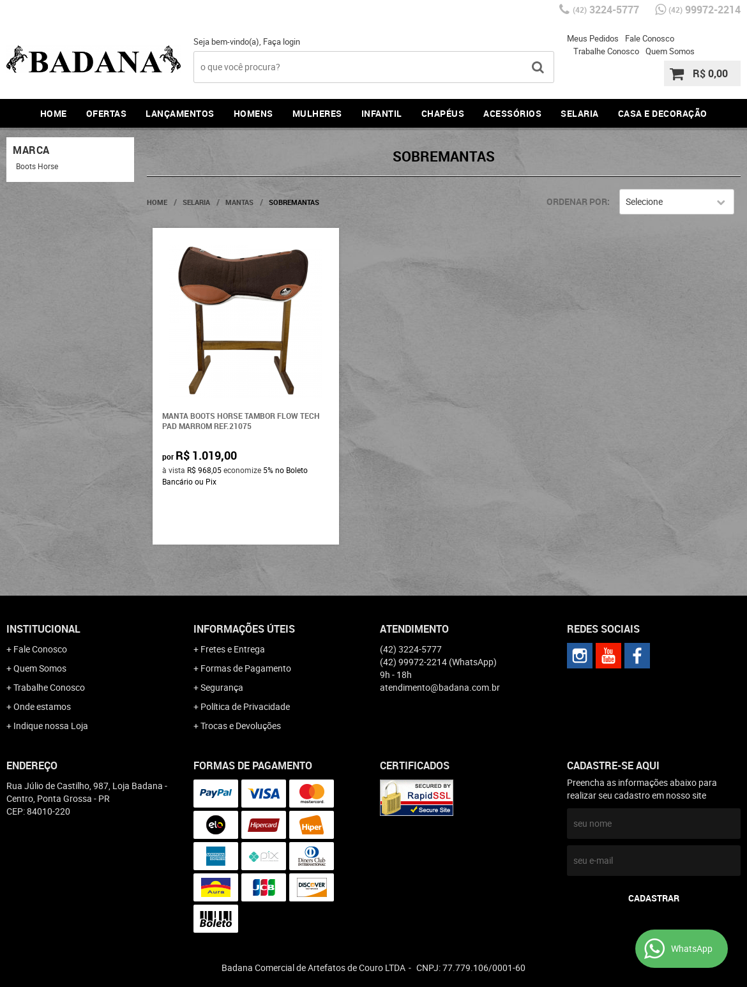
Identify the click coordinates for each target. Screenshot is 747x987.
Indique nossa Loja (50, 726)
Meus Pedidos (593, 38)
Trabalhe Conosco (606, 51)
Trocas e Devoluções (240, 726)
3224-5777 (606, 10)
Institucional (43, 629)
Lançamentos (180, 113)
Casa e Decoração (662, 113)
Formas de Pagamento (245, 668)
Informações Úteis (244, 629)
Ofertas (106, 113)
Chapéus (443, 113)
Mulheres (317, 113)
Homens (253, 113)
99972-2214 (704, 10)
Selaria (580, 113)
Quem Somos (670, 51)
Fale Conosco (649, 38)
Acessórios (512, 113)
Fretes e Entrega (232, 649)
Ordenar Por (577, 201)
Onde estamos (42, 706)
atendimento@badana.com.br (440, 687)
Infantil (381, 113)
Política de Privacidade (245, 706)
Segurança (221, 687)
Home (53, 113)
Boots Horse (37, 166)
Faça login (281, 41)
